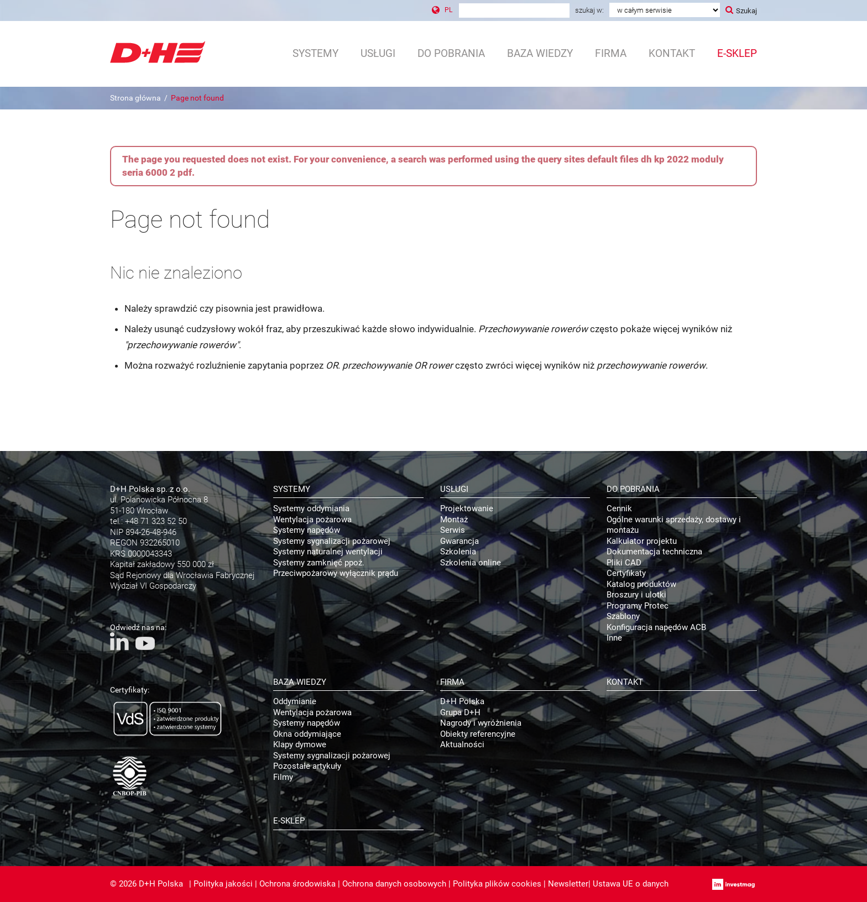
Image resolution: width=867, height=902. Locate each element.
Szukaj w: (589, 10)
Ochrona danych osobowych (394, 884)
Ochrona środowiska (297, 884)
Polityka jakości (223, 884)
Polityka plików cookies (497, 884)
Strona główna (135, 97)
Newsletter (568, 884)
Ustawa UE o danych (630, 884)
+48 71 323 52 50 (156, 521)
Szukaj (746, 11)
